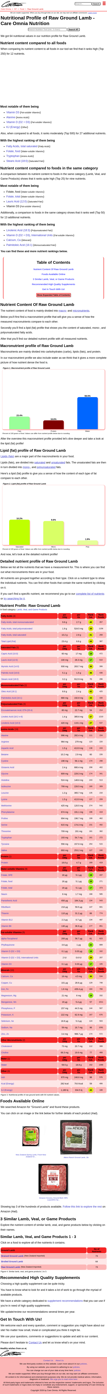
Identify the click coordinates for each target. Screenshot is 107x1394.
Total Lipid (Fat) (8, 641)
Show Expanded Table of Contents (53, 295)
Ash (3, 1077)
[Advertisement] (53, 81)
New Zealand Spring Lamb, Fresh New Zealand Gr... (31, 1156)
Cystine (4, 761)
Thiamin (5, 913)
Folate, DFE (7, 875)
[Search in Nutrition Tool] (47, 29)
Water (4, 1065)
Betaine (4, 754)
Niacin (4, 894)
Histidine (5, 780)
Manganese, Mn (8, 1002)
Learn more (92, 13)
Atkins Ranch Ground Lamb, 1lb (76, 1157)
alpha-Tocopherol (9, 938)
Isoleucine (6, 786)
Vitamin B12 (7, 920)
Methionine (6, 805)
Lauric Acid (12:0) (16, 201)
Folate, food (13, 151)
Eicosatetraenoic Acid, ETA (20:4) (17, 710)
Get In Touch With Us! (53, 289)
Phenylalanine (7, 812)
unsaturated (58, 462)
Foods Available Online (53, 274)
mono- (26, 467)
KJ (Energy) (13, 127)
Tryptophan (13, 156)
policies (83, 1364)
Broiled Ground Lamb (12, 1261)
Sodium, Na (6, 1027)
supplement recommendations (65, 1300)
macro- (63, 310)
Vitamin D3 (13, 112)
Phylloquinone (7, 945)
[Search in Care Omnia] (83, 3)
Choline (4, 1052)
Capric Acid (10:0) (9, 653)
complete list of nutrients (90, 593)
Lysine (4, 799)
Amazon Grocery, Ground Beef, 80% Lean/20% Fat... (53, 1199)
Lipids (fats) (7, 456)
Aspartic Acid (7, 748)
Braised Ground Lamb (12, 1256)
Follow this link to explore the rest (82, 1206)
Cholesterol (6, 1046)
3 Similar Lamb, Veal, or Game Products (53, 279)
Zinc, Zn (5, 1034)
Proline (4, 818)
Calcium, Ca (13, 240)
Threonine (6, 831)
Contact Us (35, 1342)
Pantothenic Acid (9, 900)
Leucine (5, 793)
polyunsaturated (46, 467)
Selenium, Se (7, 1021)
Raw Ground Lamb (10, 1267)
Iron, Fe (4, 989)
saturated (39, 462)
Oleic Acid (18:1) (9, 691)
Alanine (10, 117)
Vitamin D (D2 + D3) (18, 122)
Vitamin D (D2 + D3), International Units (29, 235)
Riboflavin (5, 907)
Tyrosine (5, 844)
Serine (4, 825)
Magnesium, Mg (8, 995)
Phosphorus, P (8, 1008)
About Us (59, 1360)
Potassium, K (7, 1015)
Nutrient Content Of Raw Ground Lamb (53, 269)
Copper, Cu (6, 983)
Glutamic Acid (7, 767)
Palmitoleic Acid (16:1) (19, 244)
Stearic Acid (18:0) (17, 160)
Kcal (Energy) (7, 1083)
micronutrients (81, 310)
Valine (4, 850)
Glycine (4, 773)
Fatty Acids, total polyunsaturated (16, 628)
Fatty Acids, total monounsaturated (17, 622)
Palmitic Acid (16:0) (10, 673)
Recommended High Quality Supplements (53, 284)
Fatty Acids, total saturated (21, 146)
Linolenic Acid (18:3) (18, 230)
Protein (4, 862)
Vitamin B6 (6, 926)
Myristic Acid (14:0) (10, 666)
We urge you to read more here (63, 1379)
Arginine (5, 742)
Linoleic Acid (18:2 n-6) (12, 716)
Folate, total (13, 196)
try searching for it (14, 598)
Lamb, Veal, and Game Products (32, 609)
